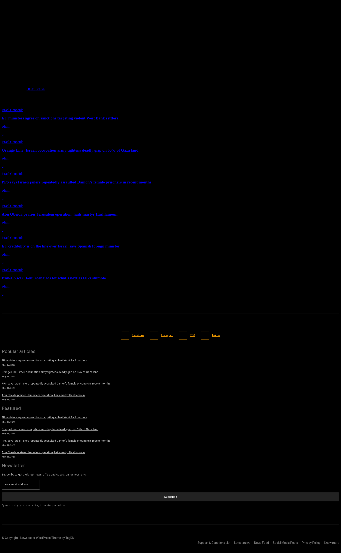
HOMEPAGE (36, 89)
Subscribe (170, 497)
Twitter (218, 335)
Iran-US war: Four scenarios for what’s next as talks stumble (54, 278)
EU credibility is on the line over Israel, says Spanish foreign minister (61, 246)
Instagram (166, 335)
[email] (21, 484)
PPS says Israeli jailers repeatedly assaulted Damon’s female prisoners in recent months (76, 182)
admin (6, 126)
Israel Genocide (12, 110)
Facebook (136, 335)
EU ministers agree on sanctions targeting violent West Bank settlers (60, 118)
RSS (193, 335)
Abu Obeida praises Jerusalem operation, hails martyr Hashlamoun (59, 214)
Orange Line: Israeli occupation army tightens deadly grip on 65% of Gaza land (70, 150)
